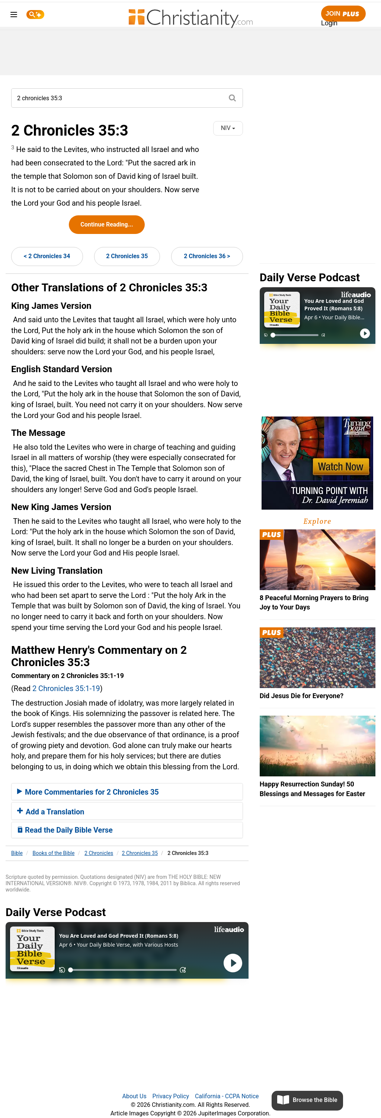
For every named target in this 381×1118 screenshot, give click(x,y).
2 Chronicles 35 (127, 256)
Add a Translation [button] (50, 811)
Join (343, 14)
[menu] (14, 15)
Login (329, 23)
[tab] (127, 791)
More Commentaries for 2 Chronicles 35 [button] (88, 792)
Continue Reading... (106, 224)
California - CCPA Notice (227, 1096)
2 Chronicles (98, 853)
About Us (134, 1096)
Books (54, 853)
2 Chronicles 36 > (207, 256)
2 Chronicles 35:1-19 (66, 688)
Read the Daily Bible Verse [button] (65, 830)
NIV (228, 128)
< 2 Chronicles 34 (47, 256)
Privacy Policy (171, 1096)
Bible (17, 853)
